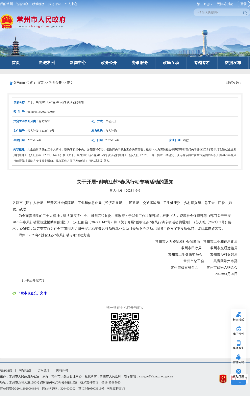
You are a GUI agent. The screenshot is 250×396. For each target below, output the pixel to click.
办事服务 (140, 62)
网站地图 (25, 370)
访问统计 (44, 370)
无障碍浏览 (225, 4)
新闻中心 (78, 62)
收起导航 (238, 376)
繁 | (198, 4)
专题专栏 (202, 62)
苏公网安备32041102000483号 (19, 388)
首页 (16, 62)
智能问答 (23, 4)
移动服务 (39, 4)
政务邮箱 (55, 4)
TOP (238, 382)
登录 (243, 4)
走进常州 (47, 62)
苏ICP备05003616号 (91, 388)
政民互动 (171, 62)
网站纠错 (62, 370)
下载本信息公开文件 (32, 293)
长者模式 (238, 319)
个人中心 (70, 4)
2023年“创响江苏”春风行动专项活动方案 (59, 235)
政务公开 (109, 62)
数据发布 (233, 62)
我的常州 (7, 4)
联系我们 (6, 370)
